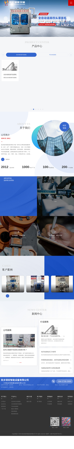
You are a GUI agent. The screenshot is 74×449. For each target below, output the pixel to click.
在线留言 (70, 417)
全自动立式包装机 (16, 414)
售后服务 (59, 417)
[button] (6, 18)
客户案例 (39, 409)
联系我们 (70, 409)
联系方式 (70, 414)
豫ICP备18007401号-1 (56, 447)
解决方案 (29, 409)
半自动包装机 (14, 419)
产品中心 (14, 409)
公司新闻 (49, 414)
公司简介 (3, 414)
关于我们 (3, 409)
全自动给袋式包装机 (16, 417)
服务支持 (60, 409)
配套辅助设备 (14, 426)
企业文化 (3, 417)
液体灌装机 (14, 424)
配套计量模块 (14, 422)
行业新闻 (49, 417)
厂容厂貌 (3, 422)
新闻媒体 (49, 409)
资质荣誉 (3, 419)
